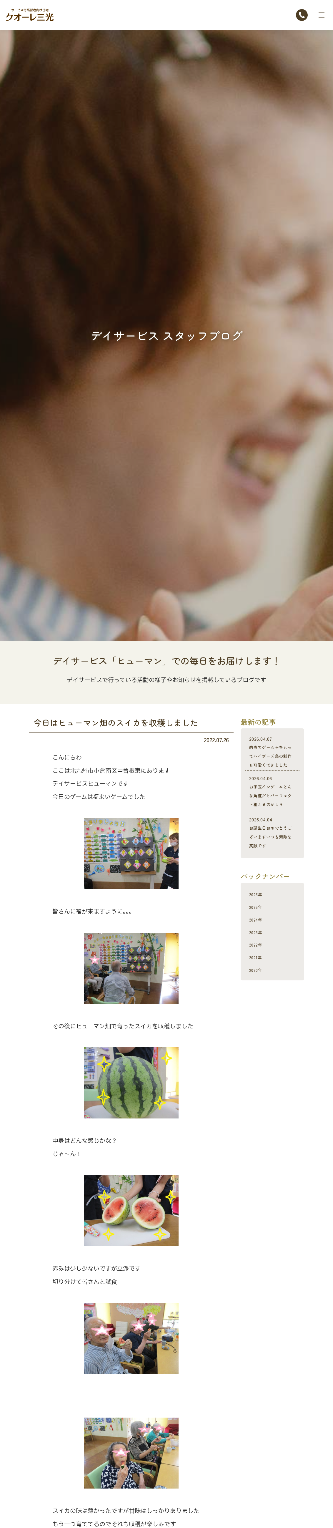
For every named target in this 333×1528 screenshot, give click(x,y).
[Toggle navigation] (321, 15)
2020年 (258, 1004)
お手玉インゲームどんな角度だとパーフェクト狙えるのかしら (272, 813)
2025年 (258, 941)
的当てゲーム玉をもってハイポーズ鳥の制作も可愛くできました (272, 760)
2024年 (258, 954)
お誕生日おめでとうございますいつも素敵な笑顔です (272, 863)
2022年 (258, 979)
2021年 (257, 992)
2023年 (258, 967)
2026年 (258, 929)
